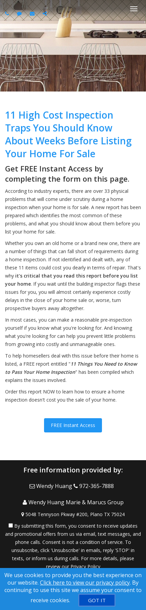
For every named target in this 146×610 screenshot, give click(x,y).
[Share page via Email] (45, 13)
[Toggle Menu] (134, 8)
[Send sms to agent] (20, 13)
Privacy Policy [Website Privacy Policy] (85, 566)
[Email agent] (33, 13)
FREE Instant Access (73, 425)
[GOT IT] (97, 600)
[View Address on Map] (73, 514)
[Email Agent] (51, 486)
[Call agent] (8, 13)
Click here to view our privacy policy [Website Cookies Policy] (85, 582)
